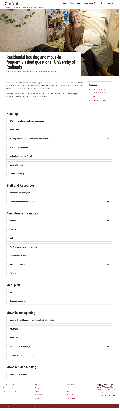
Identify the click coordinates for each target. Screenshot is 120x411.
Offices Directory (71, 388)
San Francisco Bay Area (9, 391)
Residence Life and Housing (30, 7)
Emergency (63, 406)
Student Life (18, 7)
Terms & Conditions (43, 406)
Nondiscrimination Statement (54, 406)
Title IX (37, 391)
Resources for (90, 3)
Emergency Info (39, 388)
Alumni (69, 391)
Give (78, 3)
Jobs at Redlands (72, 398)
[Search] (101, 3)
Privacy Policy (34, 406)
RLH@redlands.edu (99, 100)
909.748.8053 (97, 96)
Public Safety (38, 395)
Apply (65, 3)
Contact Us (70, 395)
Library (37, 398)
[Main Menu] (110, 3)
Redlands (9, 7)
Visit (71, 3)
